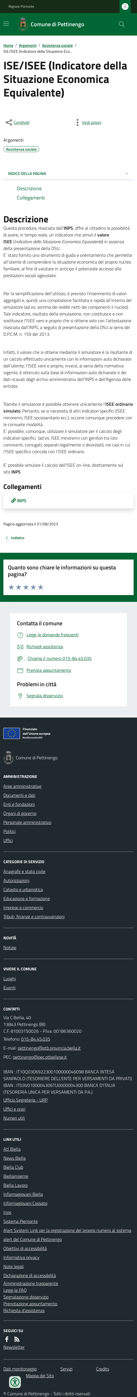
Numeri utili (14, 1118)
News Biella (14, 1158)
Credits (102, 1368)
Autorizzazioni (16, 880)
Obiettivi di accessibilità (25, 1248)
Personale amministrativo (27, 822)
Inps (7, 1212)
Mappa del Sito (40, 1375)
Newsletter (14, 1347)
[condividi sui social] (16, 122)
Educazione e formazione (26, 898)
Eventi (9, 987)
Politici (9, 831)
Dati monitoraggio (20, 1368)
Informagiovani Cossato (25, 1203)
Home (8, 45)
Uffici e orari (14, 1109)
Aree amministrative (22, 786)
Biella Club (13, 1167)
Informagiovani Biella (23, 1194)
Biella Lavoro (15, 1185)
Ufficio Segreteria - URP (25, 1099)
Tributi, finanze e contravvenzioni (34, 916)
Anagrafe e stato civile (24, 871)
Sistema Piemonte (20, 1221)
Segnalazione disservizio (25, 1296)
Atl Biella (12, 1149)
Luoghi (9, 978)
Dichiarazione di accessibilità (29, 1275)
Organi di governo (19, 813)
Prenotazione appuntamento (30, 1303)
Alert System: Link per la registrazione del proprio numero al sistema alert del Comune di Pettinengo (67, 1235)
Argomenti (27, 45)
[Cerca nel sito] (120, 24)
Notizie (9, 947)
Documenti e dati (19, 795)
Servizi (66, 1368)
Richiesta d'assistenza (24, 1310)
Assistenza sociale (57, 45)
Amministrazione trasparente (30, 1283)
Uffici (8, 840)
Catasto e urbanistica (23, 889)
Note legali (13, 1266)
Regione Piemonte (21, 6)
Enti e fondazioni (19, 804)
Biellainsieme (15, 1176)
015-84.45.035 (35, 1039)
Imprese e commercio (23, 907)
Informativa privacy (21, 1257)
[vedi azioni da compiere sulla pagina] (87, 122)
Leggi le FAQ (15, 1290)
